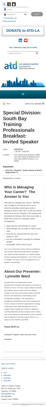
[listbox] (35, 103)
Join (10, 47)
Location (6, 155)
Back (8, 104)
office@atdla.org (7, 394)
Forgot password (9, 21)
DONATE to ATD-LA (23, 30)
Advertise (17, 47)
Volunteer (7, 381)
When (5, 149)
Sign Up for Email (8, 364)
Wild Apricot (25, 404)
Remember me (11, 18)
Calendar (7, 378)
